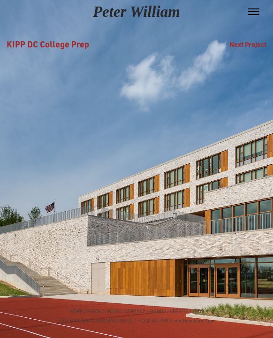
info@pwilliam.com (193, 320)
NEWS (114, 311)
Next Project (247, 44)
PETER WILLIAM (75, 320)
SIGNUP (157, 311)
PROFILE (95, 311)
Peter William (136, 11)
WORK (76, 311)
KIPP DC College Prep (48, 43)
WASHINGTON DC (114, 320)
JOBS (198, 311)
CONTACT (135, 311)
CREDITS (179, 311)
